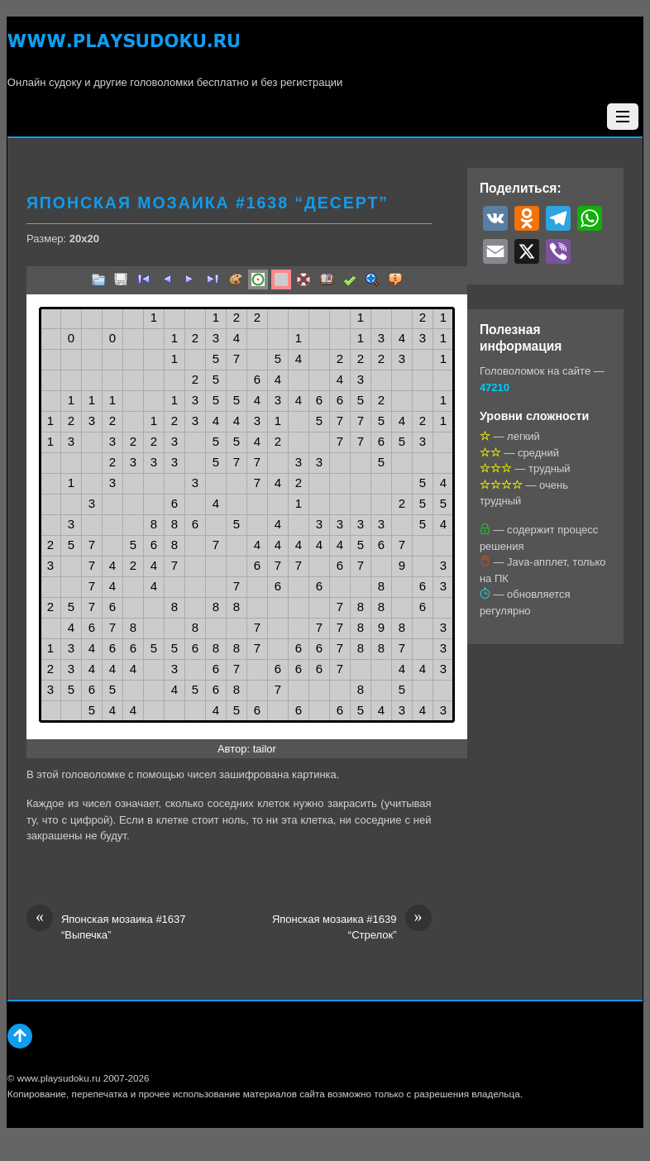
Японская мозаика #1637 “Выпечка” (106, 926)
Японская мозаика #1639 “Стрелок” (352, 926)
